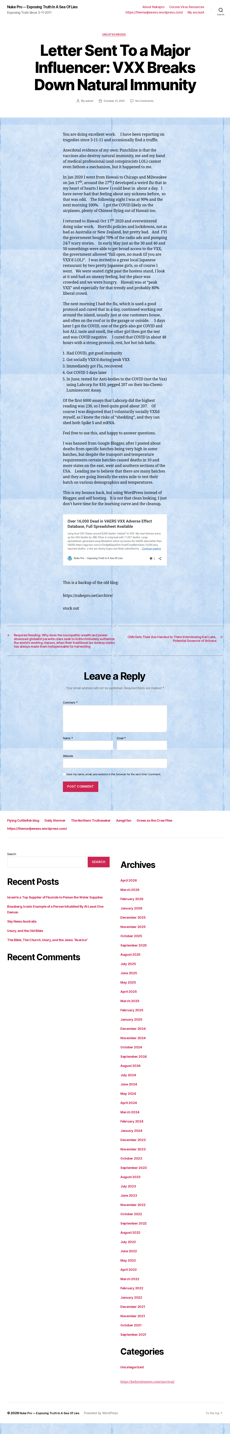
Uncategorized (115, 36)
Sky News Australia (24, 938)
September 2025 (135, 956)
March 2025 (131, 1011)
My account (196, 13)
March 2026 (131, 900)
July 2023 (129, 1197)
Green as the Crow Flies (194, 831)
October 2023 (132, 1169)
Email (121, 749)
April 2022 (129, 1280)
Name (68, 749)
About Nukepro (153, 7)
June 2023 (130, 1206)
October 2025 (132, 946)
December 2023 (135, 1150)
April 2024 (129, 1113)
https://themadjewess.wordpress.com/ (154, 13)
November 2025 (135, 937)
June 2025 (130, 983)
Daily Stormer (68, 831)
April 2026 (129, 891)
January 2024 (132, 1141)
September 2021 (135, 1345)
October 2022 (132, 1224)
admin (88, 102)
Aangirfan (155, 831)
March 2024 (131, 1123)
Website (68, 767)
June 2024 (130, 1095)
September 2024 (135, 1067)
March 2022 (131, 1289)
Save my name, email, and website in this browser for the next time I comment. (113, 785)
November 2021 (134, 1326)
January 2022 (132, 1308)
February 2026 (133, 909)
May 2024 (129, 1104)
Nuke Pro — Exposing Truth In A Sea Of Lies (53, 1424)
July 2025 (129, 974)
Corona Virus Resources (186, 7)
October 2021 (132, 1336)
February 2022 (133, 1299)
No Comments (145, 102)
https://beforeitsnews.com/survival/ (151, 1392)
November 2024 (135, 1048)
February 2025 (133, 1021)
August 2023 (132, 1187)
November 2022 (135, 1215)
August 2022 (132, 1243)
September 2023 (135, 1178)
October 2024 (133, 1058)
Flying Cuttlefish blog (28, 831)
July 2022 (129, 1252)
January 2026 (132, 919)
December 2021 (134, 1317)
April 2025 (129, 1002)
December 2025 (135, 928)
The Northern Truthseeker (114, 831)
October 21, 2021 (114, 102)
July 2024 (129, 1085)
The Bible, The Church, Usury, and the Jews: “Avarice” (54, 956)
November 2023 (135, 1160)
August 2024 (132, 1076)
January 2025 (132, 1030)
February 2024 (133, 1132)
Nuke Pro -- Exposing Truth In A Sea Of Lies (49, 7)
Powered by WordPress (107, 1424)
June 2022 (130, 1261)
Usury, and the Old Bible (28, 947)
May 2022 (129, 1271)
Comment (70, 713)
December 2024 (135, 1039)
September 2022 (135, 1234)
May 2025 (129, 993)
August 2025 (132, 965)
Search (11, 865)
